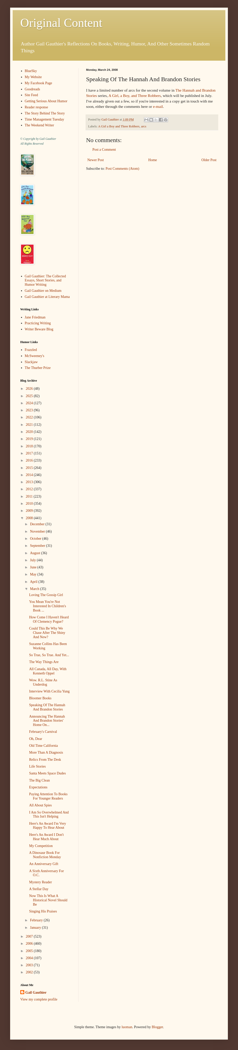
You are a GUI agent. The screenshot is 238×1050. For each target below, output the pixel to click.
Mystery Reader (40, 882)
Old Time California (43, 746)
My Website (33, 77)
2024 (30, 403)
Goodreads (32, 89)
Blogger (157, 1027)
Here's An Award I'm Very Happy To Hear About (47, 826)
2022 (30, 417)
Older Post (209, 160)
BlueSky (31, 71)
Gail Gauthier (36, 992)
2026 (30, 389)
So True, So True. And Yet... (49, 655)
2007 (30, 936)
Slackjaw (31, 362)
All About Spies (40, 805)
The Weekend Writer (39, 125)
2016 (30, 460)
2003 (30, 965)
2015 (30, 468)
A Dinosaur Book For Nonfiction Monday (45, 855)
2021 (30, 425)
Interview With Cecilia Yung (49, 691)
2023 (30, 410)
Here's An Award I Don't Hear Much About (46, 837)
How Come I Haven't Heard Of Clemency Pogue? (49, 619)
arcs (143, 126)
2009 (30, 511)
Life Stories (37, 766)
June (33, 567)
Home (152, 160)
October (36, 538)
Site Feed (31, 95)
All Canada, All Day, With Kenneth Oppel (48, 671)
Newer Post (95, 160)
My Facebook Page (38, 83)
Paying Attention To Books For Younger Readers (48, 796)
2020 (30, 432)
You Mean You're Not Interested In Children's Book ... (47, 606)
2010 (30, 503)
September (38, 546)
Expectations (38, 787)
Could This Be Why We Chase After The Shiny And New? (47, 632)
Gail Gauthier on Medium (43, 291)
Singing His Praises (43, 911)
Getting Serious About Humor (46, 101)
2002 (30, 972)
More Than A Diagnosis (46, 752)
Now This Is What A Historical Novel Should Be (48, 900)
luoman (127, 1027)
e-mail (158, 106)
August (35, 553)
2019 (30, 439)
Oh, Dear (35, 739)
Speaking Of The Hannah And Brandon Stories (47, 707)
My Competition (41, 846)
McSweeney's (34, 356)
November (38, 531)
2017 (30, 453)
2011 (30, 496)
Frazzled (31, 350)
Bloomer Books (40, 698)
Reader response (36, 107)
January (36, 927)
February (37, 920)
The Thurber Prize (38, 368)
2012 (30, 489)
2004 (30, 958)
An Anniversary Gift (43, 864)
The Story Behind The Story (45, 113)
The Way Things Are (43, 662)
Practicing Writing (38, 323)
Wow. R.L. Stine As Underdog (43, 682)
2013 (30, 482)
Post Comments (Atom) (122, 169)
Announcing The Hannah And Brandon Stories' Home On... (47, 721)
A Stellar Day (38, 889)
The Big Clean (39, 780)
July (33, 560)
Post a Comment (104, 149)
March (35, 589)
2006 (30, 943)
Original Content (61, 22)
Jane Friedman (35, 317)
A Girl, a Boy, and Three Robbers (135, 95)
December (37, 524)
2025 (30, 396)
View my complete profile (38, 999)
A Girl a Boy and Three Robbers (119, 126)
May (33, 574)
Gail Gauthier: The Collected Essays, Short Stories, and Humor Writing (45, 280)
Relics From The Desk (45, 759)
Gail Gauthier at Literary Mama (47, 297)
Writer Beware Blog (39, 329)
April (34, 582)
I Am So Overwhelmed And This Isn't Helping (49, 814)
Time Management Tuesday (44, 119)
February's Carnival (43, 732)
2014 (30, 475)
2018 (30, 446)
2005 (30, 951)
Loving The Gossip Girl (46, 595)
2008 (30, 518)
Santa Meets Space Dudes (47, 773)
